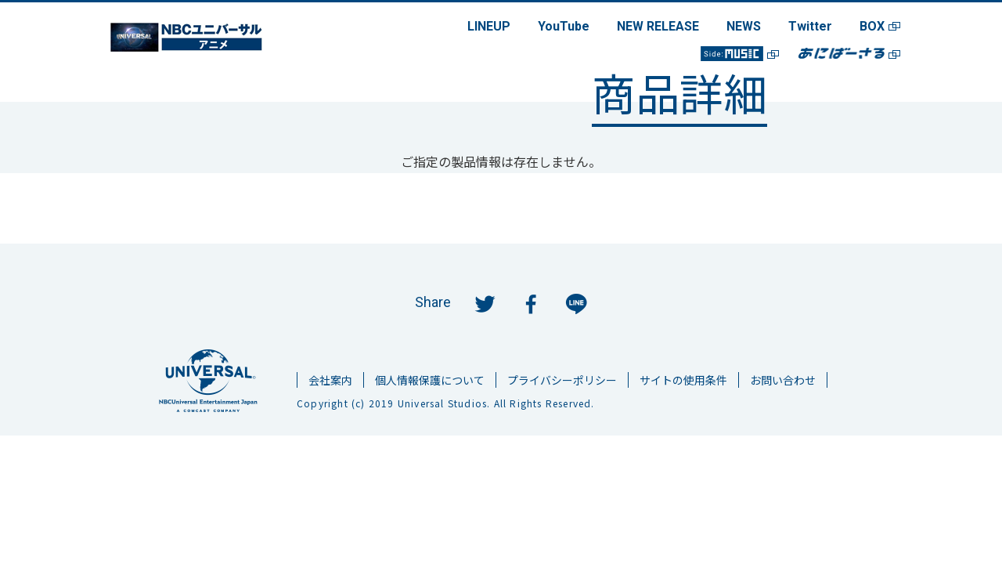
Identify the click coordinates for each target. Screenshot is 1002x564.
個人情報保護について (430, 380)
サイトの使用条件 (683, 380)
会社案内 (330, 380)
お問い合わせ (783, 380)
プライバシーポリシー (562, 380)
